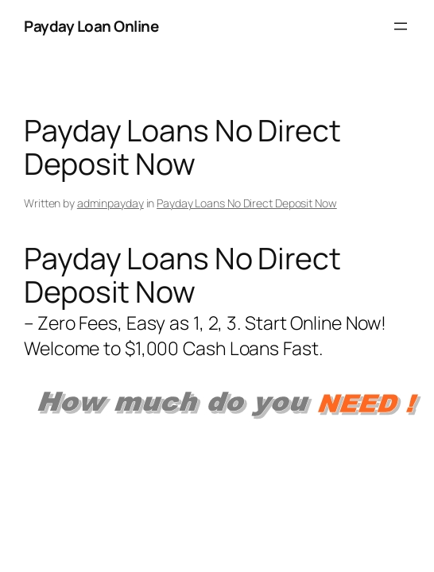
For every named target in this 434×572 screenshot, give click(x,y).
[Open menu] (400, 26)
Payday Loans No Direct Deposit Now (247, 203)
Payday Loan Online (91, 26)
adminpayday (110, 203)
